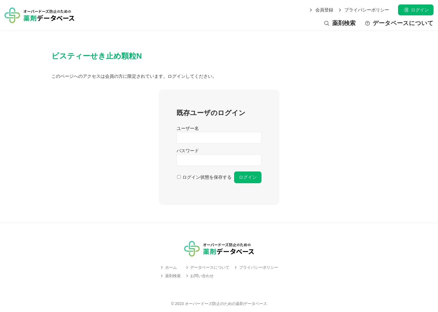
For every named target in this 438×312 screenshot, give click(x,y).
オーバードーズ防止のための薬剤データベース (226, 303)
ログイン (416, 10)
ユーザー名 (188, 128)
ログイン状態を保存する (207, 177)
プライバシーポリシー (363, 10)
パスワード (188, 150)
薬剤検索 (339, 23)
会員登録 (321, 10)
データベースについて (399, 23)
